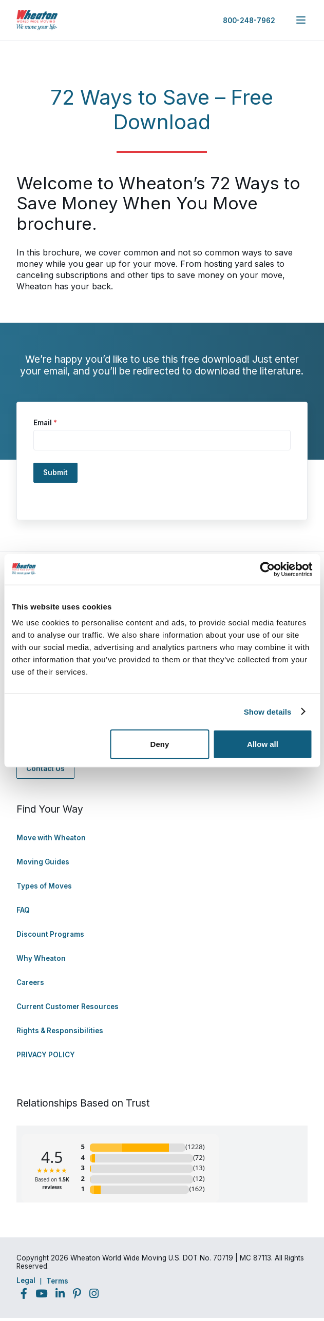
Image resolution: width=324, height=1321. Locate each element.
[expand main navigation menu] (301, 20)
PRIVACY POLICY (45, 1055)
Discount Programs (50, 934)
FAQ (23, 910)
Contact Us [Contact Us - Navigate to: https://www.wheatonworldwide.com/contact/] (45, 768)
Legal (25, 1280)
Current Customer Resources (67, 1006)
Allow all (262, 744)
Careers (30, 982)
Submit (55, 472)
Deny (159, 744)
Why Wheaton (41, 958)
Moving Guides (42, 862)
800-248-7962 (249, 20)
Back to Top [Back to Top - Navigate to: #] (288, 1259)
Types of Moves (44, 886)
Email (45, 423)
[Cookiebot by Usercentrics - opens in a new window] (267, 569)
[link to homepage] (37, 20)
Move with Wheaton (51, 838)
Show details (268, 711)
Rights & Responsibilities (59, 1031)
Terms (57, 1281)
